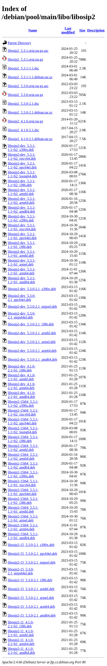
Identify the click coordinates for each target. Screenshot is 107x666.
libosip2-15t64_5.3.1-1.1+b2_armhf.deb (23, 448)
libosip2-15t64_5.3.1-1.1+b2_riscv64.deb (23, 412)
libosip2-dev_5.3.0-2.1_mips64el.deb (21, 315)
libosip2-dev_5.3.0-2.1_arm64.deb (32, 351)
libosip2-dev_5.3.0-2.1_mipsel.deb (32, 306)
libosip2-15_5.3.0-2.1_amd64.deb (32, 615)
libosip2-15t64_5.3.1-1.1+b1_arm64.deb (23, 527)
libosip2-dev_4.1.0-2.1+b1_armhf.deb (21, 377)
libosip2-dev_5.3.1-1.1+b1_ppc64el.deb (22, 236)
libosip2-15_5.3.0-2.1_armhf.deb (31, 589)
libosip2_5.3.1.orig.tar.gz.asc (28, 51)
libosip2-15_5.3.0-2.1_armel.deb (31, 598)
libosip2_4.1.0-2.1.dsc (23, 130)
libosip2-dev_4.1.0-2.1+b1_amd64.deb (21, 395)
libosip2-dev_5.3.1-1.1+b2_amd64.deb (21, 209)
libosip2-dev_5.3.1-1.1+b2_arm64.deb (21, 200)
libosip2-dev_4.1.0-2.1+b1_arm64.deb (21, 386)
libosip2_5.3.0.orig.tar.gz (25, 95)
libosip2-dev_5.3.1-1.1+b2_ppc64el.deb (22, 165)
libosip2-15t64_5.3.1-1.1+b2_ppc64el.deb (23, 421)
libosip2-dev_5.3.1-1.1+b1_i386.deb (21, 245)
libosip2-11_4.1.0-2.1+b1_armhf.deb (21, 633)
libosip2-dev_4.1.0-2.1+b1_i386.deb (21, 368)
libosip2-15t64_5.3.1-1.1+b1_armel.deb (23, 518)
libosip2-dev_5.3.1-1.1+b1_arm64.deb (21, 271)
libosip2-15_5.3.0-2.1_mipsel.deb (31, 562)
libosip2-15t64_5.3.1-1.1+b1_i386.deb (23, 501)
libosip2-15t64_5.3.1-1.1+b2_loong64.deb (23, 430)
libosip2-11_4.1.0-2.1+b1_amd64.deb (21, 651)
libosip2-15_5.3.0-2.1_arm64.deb (31, 606)
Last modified (68, 30)
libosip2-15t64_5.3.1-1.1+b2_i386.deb (23, 439)
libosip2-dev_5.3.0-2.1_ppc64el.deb (21, 298)
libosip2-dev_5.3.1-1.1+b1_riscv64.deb (22, 227)
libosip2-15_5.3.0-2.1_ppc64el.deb (32, 553)
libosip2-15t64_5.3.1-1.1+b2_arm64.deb (23, 456)
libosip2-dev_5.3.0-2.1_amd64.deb (32, 359)
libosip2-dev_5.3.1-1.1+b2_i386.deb (21, 183)
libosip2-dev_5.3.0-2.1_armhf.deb (32, 333)
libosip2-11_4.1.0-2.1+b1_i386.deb (21, 624)
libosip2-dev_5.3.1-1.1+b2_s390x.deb (21, 148)
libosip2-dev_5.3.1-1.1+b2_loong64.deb (22, 174)
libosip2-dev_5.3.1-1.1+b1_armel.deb (21, 262)
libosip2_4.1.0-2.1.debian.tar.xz (30, 139)
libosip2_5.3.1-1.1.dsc (23, 68)
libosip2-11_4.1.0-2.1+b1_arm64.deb (21, 642)
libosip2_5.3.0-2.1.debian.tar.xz (30, 112)
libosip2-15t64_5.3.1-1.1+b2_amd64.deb (23, 465)
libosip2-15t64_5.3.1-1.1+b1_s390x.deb (23, 474)
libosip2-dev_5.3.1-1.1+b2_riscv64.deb (22, 156)
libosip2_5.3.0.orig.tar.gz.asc (28, 86)
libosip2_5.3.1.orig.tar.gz (25, 59)
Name (32, 30)
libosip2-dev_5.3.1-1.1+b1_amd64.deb (21, 280)
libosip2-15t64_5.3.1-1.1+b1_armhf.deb (23, 509)
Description (96, 30)
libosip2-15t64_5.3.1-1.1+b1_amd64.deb (23, 536)
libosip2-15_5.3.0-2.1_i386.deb (30, 580)
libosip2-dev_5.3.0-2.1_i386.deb (31, 324)
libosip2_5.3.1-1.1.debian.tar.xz (30, 77)
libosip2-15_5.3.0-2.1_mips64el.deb (21, 571)
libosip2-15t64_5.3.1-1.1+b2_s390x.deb (23, 403)
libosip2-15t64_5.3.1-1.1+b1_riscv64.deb (23, 483)
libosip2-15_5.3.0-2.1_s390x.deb (31, 545)
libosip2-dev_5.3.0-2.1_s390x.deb (32, 289)
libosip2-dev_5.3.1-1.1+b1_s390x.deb (21, 218)
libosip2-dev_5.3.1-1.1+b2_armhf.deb (21, 192)
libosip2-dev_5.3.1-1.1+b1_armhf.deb (21, 253)
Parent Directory (19, 43)
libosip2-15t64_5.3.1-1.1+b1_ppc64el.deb (23, 492)
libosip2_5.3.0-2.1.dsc (23, 103)
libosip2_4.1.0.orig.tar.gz (25, 121)
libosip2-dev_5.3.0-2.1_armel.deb (32, 342)
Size (82, 30)
